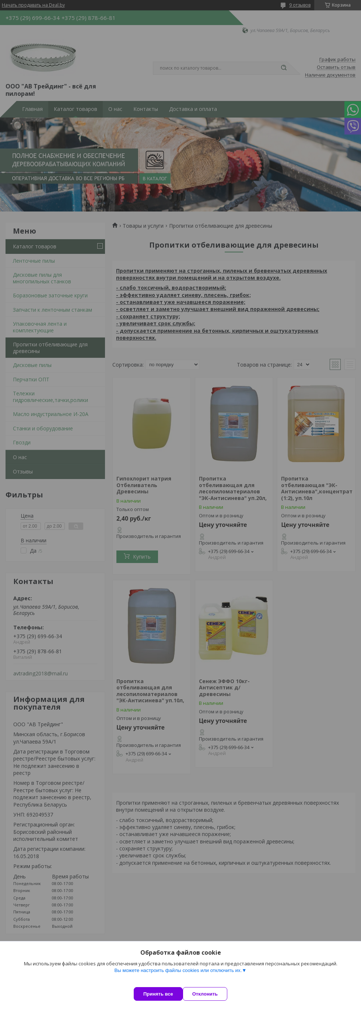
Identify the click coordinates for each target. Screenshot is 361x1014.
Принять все (158, 994)
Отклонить (212, 994)
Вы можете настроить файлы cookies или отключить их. (178, 977)
